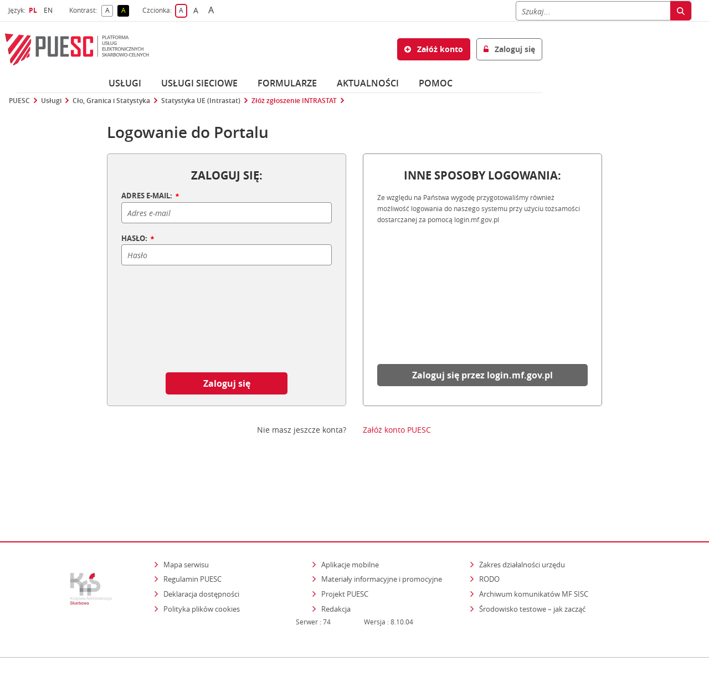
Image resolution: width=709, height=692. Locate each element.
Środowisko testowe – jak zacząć (533, 560)
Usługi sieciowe (199, 83)
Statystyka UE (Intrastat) (200, 100)
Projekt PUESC (344, 546)
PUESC (19, 100)
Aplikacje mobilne (350, 516)
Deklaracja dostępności (201, 546)
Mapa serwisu (186, 516)
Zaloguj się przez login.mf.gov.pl (482, 375)
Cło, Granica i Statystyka (111, 100)
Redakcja (336, 561)
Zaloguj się (226, 383)
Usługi (125, 83)
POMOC (436, 83)
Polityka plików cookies (201, 561)
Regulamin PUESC (192, 531)
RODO (489, 531)
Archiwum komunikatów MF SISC (533, 546)
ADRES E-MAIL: (151, 196)
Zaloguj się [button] (509, 49)
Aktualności (368, 83)
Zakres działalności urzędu (523, 516)
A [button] (109, 11)
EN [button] (49, 10)
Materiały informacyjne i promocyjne (381, 531)
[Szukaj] (593, 10)
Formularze (287, 83)
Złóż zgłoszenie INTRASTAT (294, 100)
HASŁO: (138, 238)
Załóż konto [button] (433, 49)
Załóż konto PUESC (397, 430)
